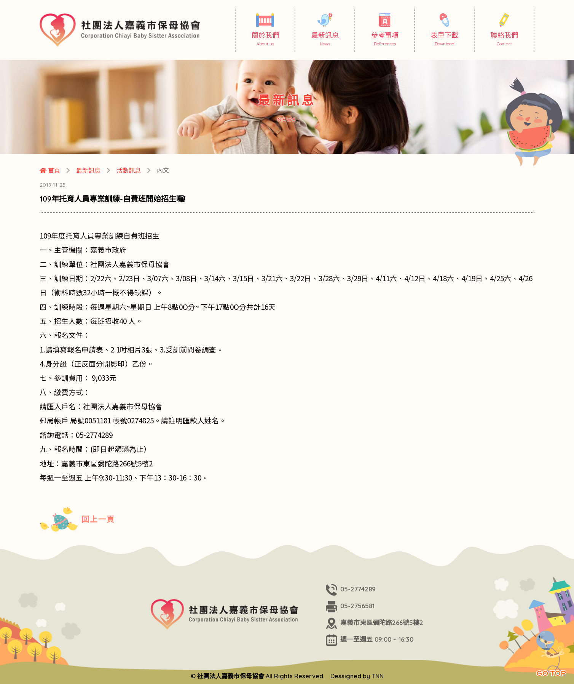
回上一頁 (77, 520)
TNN (378, 676)
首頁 (50, 170)
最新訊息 (88, 170)
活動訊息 (128, 170)
